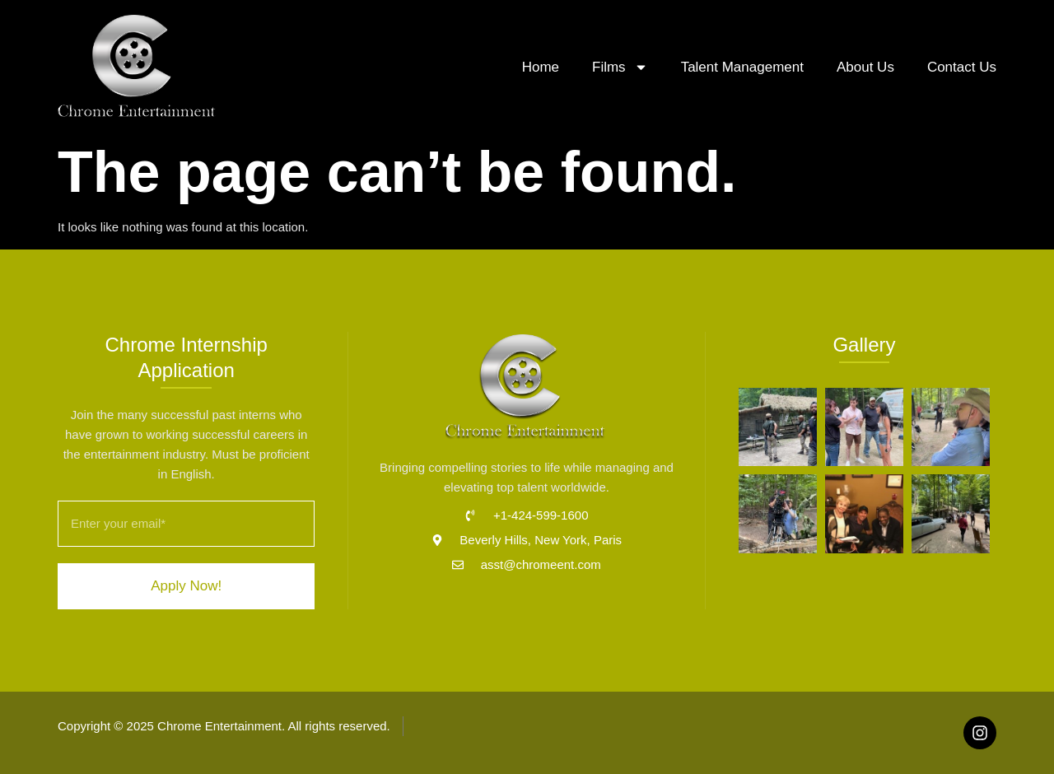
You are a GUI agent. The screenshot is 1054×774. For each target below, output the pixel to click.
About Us (865, 67)
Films (620, 67)
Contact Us (961, 67)
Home (540, 67)
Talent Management (742, 67)
